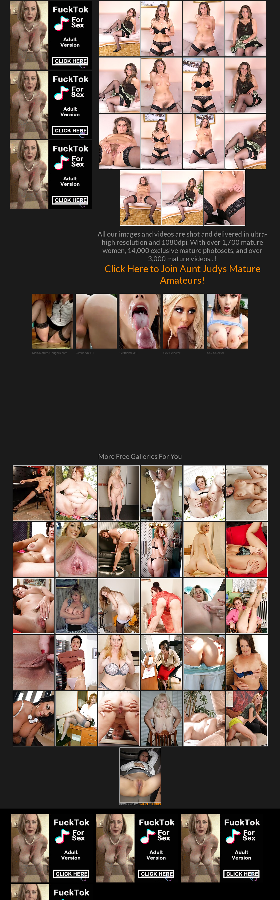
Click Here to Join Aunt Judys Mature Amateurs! (182, 274)
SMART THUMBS (150, 729)
